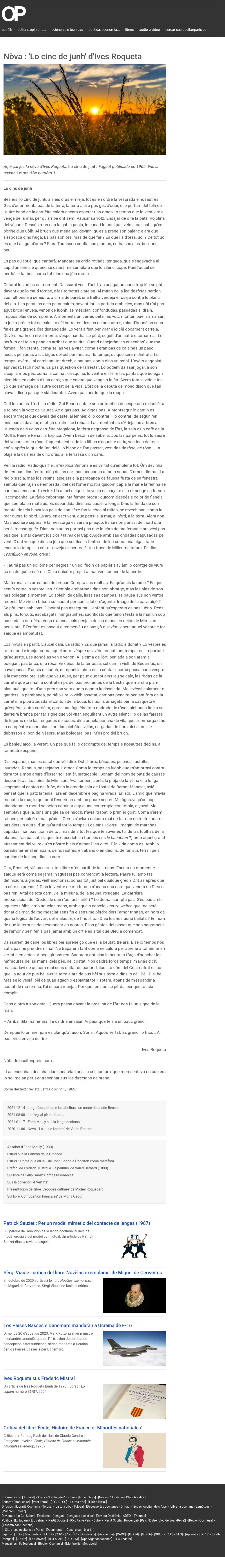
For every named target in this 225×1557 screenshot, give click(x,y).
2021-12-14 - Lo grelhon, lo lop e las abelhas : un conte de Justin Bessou (63, 1108)
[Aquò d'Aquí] (87, 1497)
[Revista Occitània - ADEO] (114, 1516)
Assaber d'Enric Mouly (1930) (30, 1147)
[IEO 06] (146, 1534)
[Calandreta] (31, 1534)
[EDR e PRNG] (97, 1502)
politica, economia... (104, 30)
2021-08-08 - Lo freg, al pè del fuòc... (35, 1115)
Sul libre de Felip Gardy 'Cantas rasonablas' (40, 1175)
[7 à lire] (21, 1539)
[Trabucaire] (22, 1502)
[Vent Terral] (40, 1502)
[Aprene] (191, 1534)
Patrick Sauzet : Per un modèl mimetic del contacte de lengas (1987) (77, 1223)
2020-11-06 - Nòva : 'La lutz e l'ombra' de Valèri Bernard (50, 1129)
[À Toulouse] (27, 1543)
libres (129, 30)
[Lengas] (59, 1516)
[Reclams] (43, 1516)
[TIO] (17, 1534)
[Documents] (54, 1529)
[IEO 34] (133, 1534)
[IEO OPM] (72, 1539)
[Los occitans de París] (28, 1529)
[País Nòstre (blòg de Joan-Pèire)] (163, 1520)
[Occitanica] (88, 1534)
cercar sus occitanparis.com (187, 30)
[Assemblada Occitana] (17, 1525)
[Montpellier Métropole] (81, 1543)
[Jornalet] (28, 1497)
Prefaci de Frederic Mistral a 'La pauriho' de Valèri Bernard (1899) (57, 1168)
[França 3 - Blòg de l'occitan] (56, 1497)
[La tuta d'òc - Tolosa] (69, 1506)
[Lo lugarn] (21, 1520)
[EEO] (179, 1534)
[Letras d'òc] (77, 1502)
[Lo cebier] (38, 1520)
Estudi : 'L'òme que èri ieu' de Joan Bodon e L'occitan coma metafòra (60, 1161)
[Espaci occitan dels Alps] (150, 1506)
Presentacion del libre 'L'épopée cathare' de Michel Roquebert (55, 1189)
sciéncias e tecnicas (67, 30)
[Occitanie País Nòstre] (86, 1520)
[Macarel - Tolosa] (14, 1511)
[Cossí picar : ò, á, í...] (80, 1529)
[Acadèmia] (106, 1534)
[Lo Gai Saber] (25, 1516)
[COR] (59, 1534)
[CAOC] (121, 1534)
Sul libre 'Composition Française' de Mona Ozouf (44, 1196)
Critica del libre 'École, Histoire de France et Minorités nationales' (73, 1428)
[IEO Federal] (123, 1539)
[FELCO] (47, 1534)
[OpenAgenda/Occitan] (96, 1539)
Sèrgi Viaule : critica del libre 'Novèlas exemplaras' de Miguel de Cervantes (83, 1272)
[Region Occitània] (200, 1520)
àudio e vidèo (149, 30)
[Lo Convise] (37, 1539)
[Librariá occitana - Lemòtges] (190, 1506)
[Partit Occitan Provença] (121, 1520)
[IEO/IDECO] (59, 1502)
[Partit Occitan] (58, 1520)
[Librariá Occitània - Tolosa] (34, 1506)
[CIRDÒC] (71, 1534)
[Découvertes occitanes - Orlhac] (108, 1506)
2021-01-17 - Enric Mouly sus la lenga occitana (43, 1122)
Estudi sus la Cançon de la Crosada (34, 1154)
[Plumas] (140, 1516)
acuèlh (7, 30)
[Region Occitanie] (50, 1543)
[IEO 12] (204, 1534)
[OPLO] (158, 1534)
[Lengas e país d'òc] (80, 1516)
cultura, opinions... (32, 30)
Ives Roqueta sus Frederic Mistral (39, 1378)
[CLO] (169, 1534)
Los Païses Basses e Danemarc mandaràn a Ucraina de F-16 (68, 1325)
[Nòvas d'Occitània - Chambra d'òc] (121, 1497)
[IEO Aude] (55, 1539)
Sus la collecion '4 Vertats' (27, 1182)
